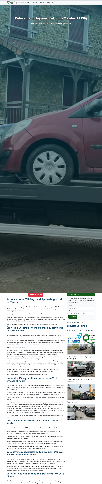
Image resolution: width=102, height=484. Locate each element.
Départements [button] (32, 3)
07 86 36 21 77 (36, 295)
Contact (42, 3)
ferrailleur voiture (23, 344)
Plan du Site (51, 3)
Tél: (69, 311)
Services (22, 3)
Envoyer (73, 317)
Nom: (70, 305)
